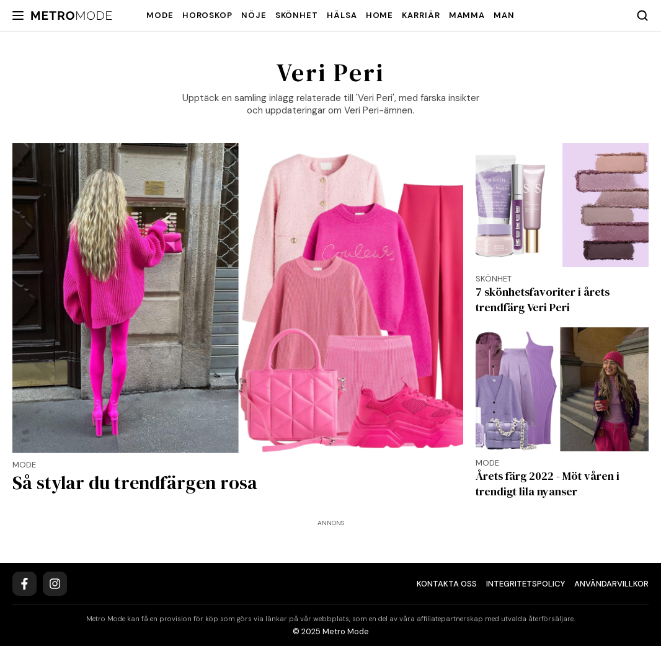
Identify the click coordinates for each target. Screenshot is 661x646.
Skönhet (296, 15)
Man (504, 15)
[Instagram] (55, 584)
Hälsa (342, 15)
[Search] (642, 15)
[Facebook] (24, 584)
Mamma (467, 15)
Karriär (421, 15)
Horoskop (207, 15)
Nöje (254, 15)
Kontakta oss (447, 583)
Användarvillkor (611, 583)
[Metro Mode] (71, 15)
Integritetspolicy (525, 583)
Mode (160, 15)
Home (380, 15)
